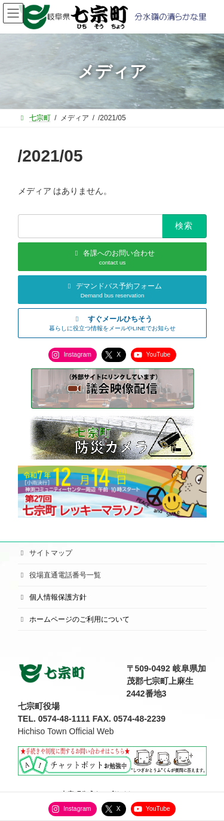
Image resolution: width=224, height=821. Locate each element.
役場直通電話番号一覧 (60, 575)
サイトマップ (45, 553)
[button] (112, 323)
